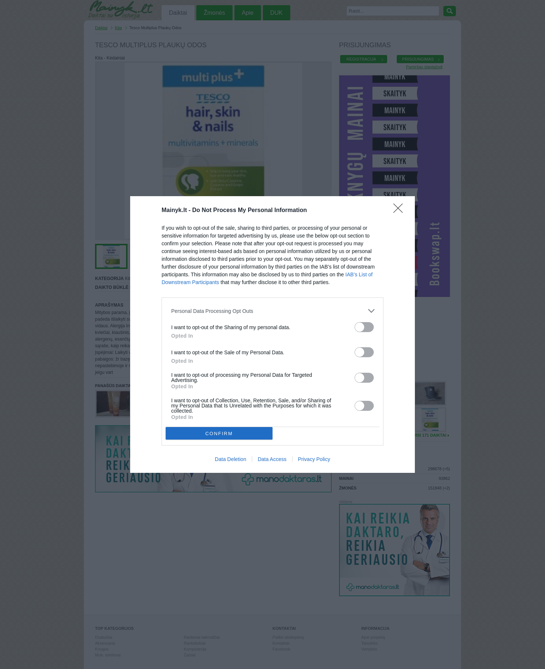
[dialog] (272, 334)
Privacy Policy (314, 459)
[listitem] (272, 311)
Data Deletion (230, 459)
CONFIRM (219, 433)
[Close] (400, 211)
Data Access (272, 459)
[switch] (364, 327)
